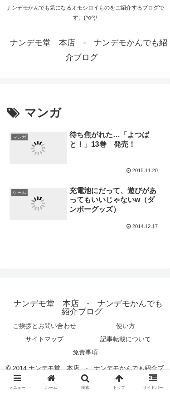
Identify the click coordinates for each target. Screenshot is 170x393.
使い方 (125, 325)
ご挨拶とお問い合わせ (44, 325)
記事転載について (125, 339)
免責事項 (85, 352)
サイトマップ (44, 339)
